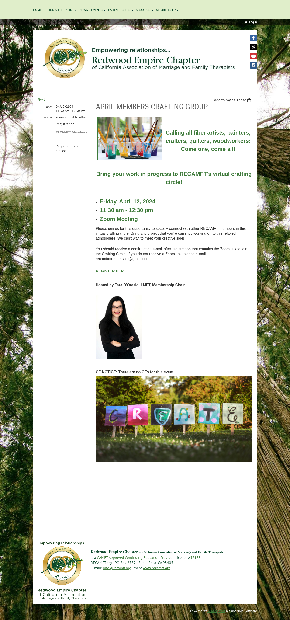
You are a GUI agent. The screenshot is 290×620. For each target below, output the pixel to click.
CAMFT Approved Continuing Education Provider (135, 557)
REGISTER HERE (111, 271)
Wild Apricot (216, 611)
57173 (195, 557)
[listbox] (233, 100)
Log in (253, 22)
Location (47, 117)
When (49, 106)
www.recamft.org (157, 567)
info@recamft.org (117, 567)
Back (41, 99)
